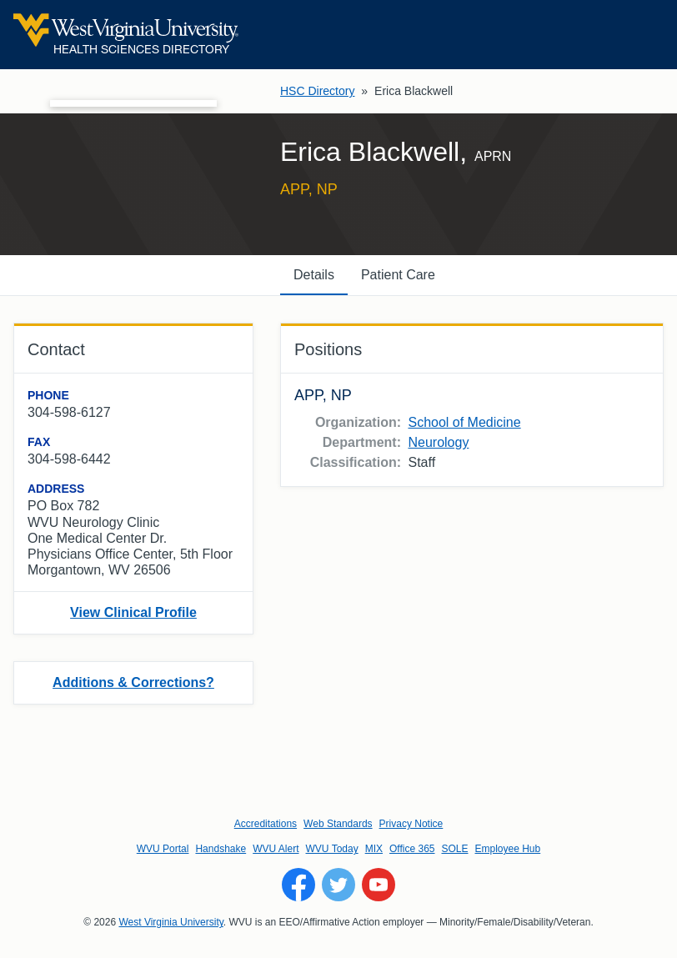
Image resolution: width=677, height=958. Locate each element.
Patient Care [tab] (398, 275)
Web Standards (338, 824)
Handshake (220, 849)
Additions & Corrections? (133, 682)
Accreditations (265, 824)
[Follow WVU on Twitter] (338, 884)
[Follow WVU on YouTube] (378, 884)
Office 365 (411, 849)
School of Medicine (464, 422)
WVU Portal (163, 849)
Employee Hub (508, 849)
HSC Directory (317, 91)
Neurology (438, 442)
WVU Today (332, 849)
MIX (374, 849)
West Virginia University (170, 922)
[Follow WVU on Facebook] (298, 884)
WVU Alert (275, 849)
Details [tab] (313, 275)
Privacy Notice (411, 824)
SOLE (454, 849)
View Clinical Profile (133, 612)
